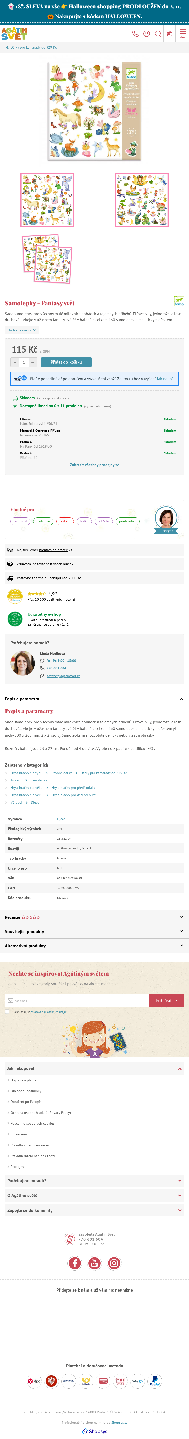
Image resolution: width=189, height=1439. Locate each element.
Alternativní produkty (94, 946)
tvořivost (20, 521)
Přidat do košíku (66, 362)
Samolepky (39, 780)
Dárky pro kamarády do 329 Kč (34, 47)
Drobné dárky (62, 773)
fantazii (65, 521)
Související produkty (94, 931)
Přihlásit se (166, 1000)
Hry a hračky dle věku (27, 787)
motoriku (43, 521)
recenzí (69, 599)
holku (84, 521)
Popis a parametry (94, 699)
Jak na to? (165, 378)
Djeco (35, 802)
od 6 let (104, 521)
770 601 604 (56, 668)
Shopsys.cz (119, 1422)
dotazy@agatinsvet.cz (63, 676)
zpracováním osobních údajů (48, 1012)
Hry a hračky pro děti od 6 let (74, 795)
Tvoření (17, 780)
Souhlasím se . (38, 1012)
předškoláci (127, 521)
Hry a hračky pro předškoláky (73, 787)
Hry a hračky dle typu (27, 773)
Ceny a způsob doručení (53, 398)
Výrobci (17, 802)
